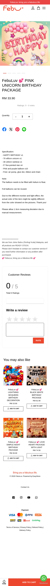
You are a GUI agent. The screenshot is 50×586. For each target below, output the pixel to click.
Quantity (5, 115)
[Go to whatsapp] (43, 578)
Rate (38, 340)
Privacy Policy (25, 527)
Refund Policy (37, 527)
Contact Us (25, 487)
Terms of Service (12, 527)
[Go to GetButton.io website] (43, 583)
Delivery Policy (25, 530)
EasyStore (36, 476)
